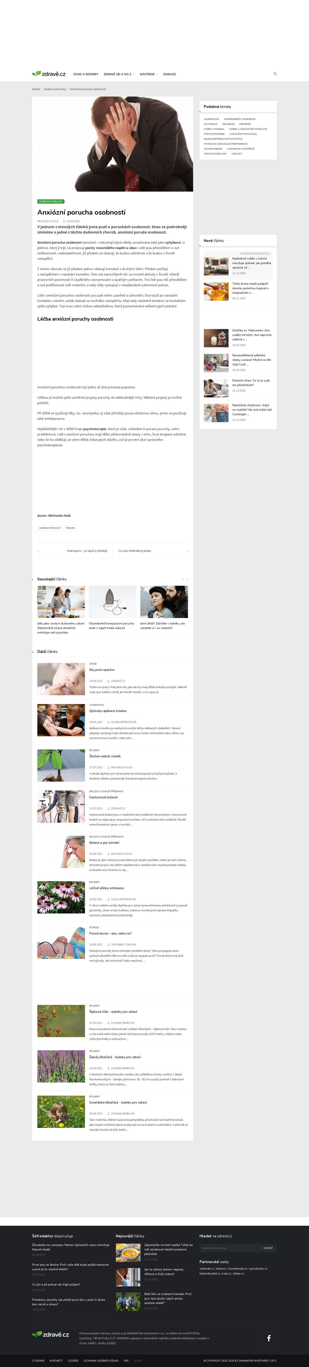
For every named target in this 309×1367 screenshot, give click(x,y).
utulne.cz (221, 1269)
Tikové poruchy (215, 153)
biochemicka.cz (238, 1269)
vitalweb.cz (207, 1269)
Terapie (70, 528)
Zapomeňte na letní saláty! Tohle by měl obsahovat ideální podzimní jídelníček (168, 1249)
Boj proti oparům (102, 669)
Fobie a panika (214, 129)
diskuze (169, 74)
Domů (36, 89)
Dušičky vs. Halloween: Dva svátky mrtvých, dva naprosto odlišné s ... (252, 334)
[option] (61, 612)
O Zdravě (38, 1360)
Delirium (228, 124)
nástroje (149, 74)
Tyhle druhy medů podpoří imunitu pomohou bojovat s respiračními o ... (250, 288)
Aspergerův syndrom (239, 119)
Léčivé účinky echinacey (106, 888)
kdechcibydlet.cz (210, 1274)
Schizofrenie (213, 149)
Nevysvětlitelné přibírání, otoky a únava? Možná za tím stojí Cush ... (251, 359)
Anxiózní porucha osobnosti (88, 89)
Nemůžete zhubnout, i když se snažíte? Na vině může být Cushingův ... (252, 409)
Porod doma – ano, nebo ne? (110, 933)
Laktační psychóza (243, 134)
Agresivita (211, 119)
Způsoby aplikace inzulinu (108, 711)
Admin (138, 1360)
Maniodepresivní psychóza (223, 139)
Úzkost (237, 153)
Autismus (210, 124)
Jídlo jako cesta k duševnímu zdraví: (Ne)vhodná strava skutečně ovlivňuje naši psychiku (61, 628)
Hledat (268, 1248)
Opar (93, 664)
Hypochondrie (214, 134)
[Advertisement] (154, 34)
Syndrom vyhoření (240, 149)
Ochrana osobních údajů (101, 1360)
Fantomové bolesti (103, 797)
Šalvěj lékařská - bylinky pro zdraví (115, 1057)
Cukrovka (96, 705)
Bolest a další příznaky (106, 791)
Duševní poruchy (55, 89)
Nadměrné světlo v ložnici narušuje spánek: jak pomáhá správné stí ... (251, 263)
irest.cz (226, 1274)
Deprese (245, 124)
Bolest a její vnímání (104, 842)
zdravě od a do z (119, 74)
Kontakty (56, 1360)
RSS (126, 1360)
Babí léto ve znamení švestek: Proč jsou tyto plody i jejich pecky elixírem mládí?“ (168, 1298)
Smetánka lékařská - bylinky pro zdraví (118, 1102)
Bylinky (94, 750)
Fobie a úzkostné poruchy (248, 129)
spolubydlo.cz (258, 1269)
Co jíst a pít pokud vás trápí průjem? (56, 1284)
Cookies (73, 1360)
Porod (94, 927)
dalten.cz (238, 1274)
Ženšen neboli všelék (105, 756)
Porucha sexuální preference (225, 144)
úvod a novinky (85, 74)
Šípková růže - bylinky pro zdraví (113, 1011)
